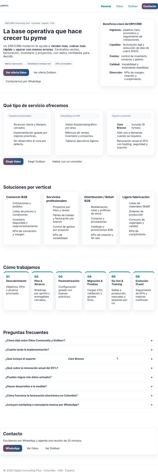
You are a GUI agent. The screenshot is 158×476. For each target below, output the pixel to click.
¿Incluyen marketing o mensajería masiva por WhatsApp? (42, 404)
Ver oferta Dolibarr (44, 72)
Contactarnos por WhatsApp (23, 81)
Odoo (119, 6)
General (106, 6)
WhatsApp (13, 448)
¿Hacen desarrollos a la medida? (26, 386)
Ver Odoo (32, 448)
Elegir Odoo (13, 161)
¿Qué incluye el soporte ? (61, 358)
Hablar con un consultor (67, 161)
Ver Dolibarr (52, 448)
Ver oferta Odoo (16, 72)
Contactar (149, 6)
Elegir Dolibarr (36, 161)
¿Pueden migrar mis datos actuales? (28, 377)
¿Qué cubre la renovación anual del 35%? (31, 368)
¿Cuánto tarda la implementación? (27, 349)
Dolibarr (133, 6)
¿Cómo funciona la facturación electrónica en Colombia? (41, 395)
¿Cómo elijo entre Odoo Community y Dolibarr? (35, 340)
